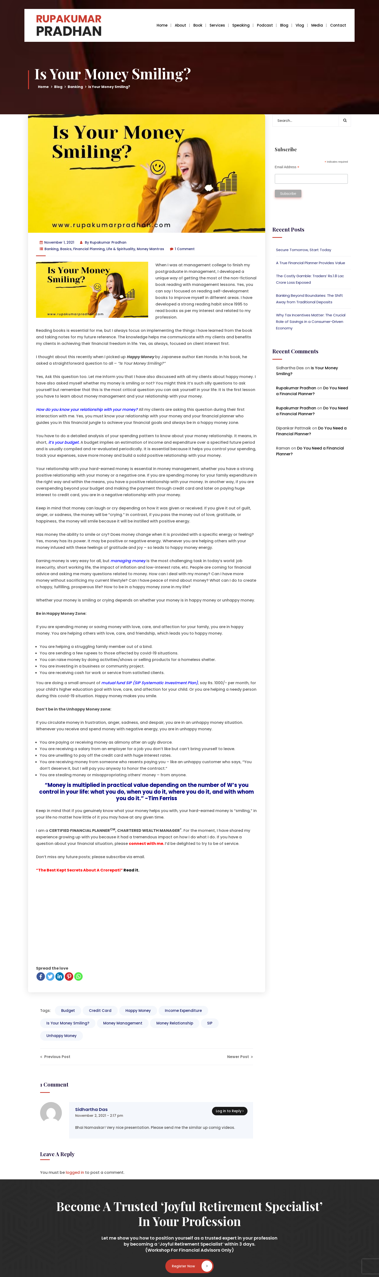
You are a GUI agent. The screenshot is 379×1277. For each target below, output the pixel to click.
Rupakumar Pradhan (108, 242)
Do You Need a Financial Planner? (312, 391)
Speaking (241, 25)
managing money (128, 561)
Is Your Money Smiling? (67, 1023)
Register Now (192, 1266)
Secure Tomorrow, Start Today (303, 249)
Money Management (122, 1023)
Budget (68, 1010)
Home (162, 25)
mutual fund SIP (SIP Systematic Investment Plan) (149, 683)
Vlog (300, 25)
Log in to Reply (228, 1111)
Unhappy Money (61, 1035)
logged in (75, 1172)
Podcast (265, 25)
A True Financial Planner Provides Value (310, 262)
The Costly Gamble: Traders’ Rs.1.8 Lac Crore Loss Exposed (310, 279)
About (180, 25)
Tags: (45, 1010)
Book (197, 25)
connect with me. (146, 843)
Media (317, 25)
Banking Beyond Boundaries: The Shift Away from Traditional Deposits (309, 299)
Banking (75, 86)
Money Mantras (150, 249)
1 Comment (182, 249)
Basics (66, 249)
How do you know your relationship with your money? (87, 409)
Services (217, 25)
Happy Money (138, 1010)
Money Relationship (174, 1023)
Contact (338, 25)
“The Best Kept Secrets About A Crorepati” (79, 870)
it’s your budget (63, 442)
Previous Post (55, 1056)
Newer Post (240, 1056)
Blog (284, 25)
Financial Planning (89, 249)
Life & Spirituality (120, 249)
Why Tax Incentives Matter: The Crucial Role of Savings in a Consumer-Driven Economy (310, 321)
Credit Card (100, 1010)
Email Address (287, 167)
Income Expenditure (183, 1010)
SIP (209, 1023)
